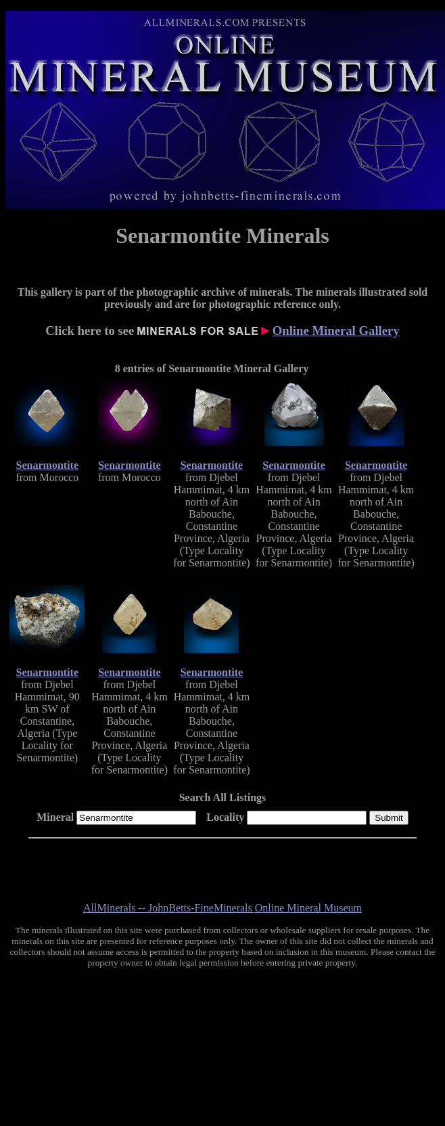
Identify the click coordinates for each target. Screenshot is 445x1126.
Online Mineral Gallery (336, 330)
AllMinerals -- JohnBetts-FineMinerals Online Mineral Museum (222, 908)
